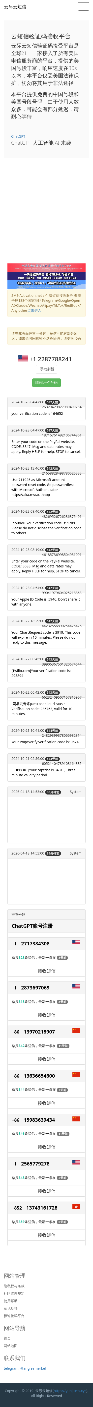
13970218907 (39, 1031)
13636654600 (39, 1075)
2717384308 (35, 943)
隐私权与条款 (14, 1286)
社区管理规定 (14, 1293)
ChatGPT (18, 136)
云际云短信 (15, 6)
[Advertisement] (46, 214)
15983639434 (39, 1119)
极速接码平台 (14, 1315)
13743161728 (42, 1207)
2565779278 (35, 1163)
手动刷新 (47, 369)
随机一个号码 (47, 382)
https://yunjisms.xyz (70, 1390)
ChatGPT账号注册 (32, 925)
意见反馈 (11, 1308)
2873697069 (35, 987)
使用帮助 (11, 1300)
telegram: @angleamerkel (25, 1368)
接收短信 (47, 971)
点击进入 (34, 310)
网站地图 (11, 1345)
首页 (7, 1338)
